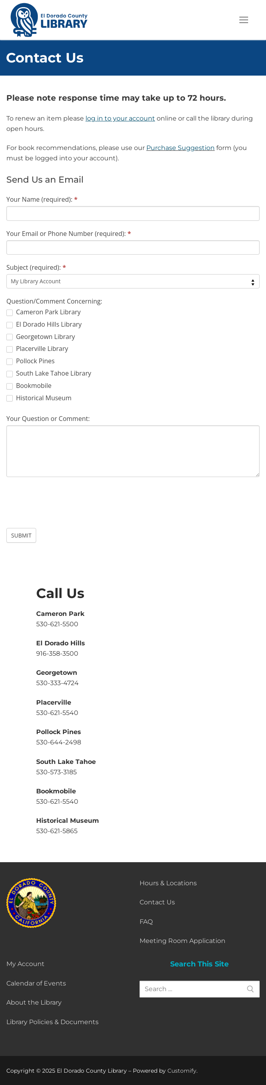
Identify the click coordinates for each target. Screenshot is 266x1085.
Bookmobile (28, 386)
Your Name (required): (42, 199)
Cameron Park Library (43, 312)
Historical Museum (39, 398)
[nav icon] (243, 20)
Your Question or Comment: (48, 418)
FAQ (146, 921)
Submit (21, 535)
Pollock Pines (30, 361)
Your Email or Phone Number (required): (68, 233)
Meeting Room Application (182, 941)
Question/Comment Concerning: (54, 301)
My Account (25, 964)
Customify (181, 1070)
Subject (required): (36, 267)
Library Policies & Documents (52, 1022)
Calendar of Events (36, 983)
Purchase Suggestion (180, 148)
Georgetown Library (40, 337)
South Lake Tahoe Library (48, 373)
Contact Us (157, 902)
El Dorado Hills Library (44, 324)
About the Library (34, 1002)
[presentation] (66, 500)
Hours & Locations (168, 883)
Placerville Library (37, 349)
